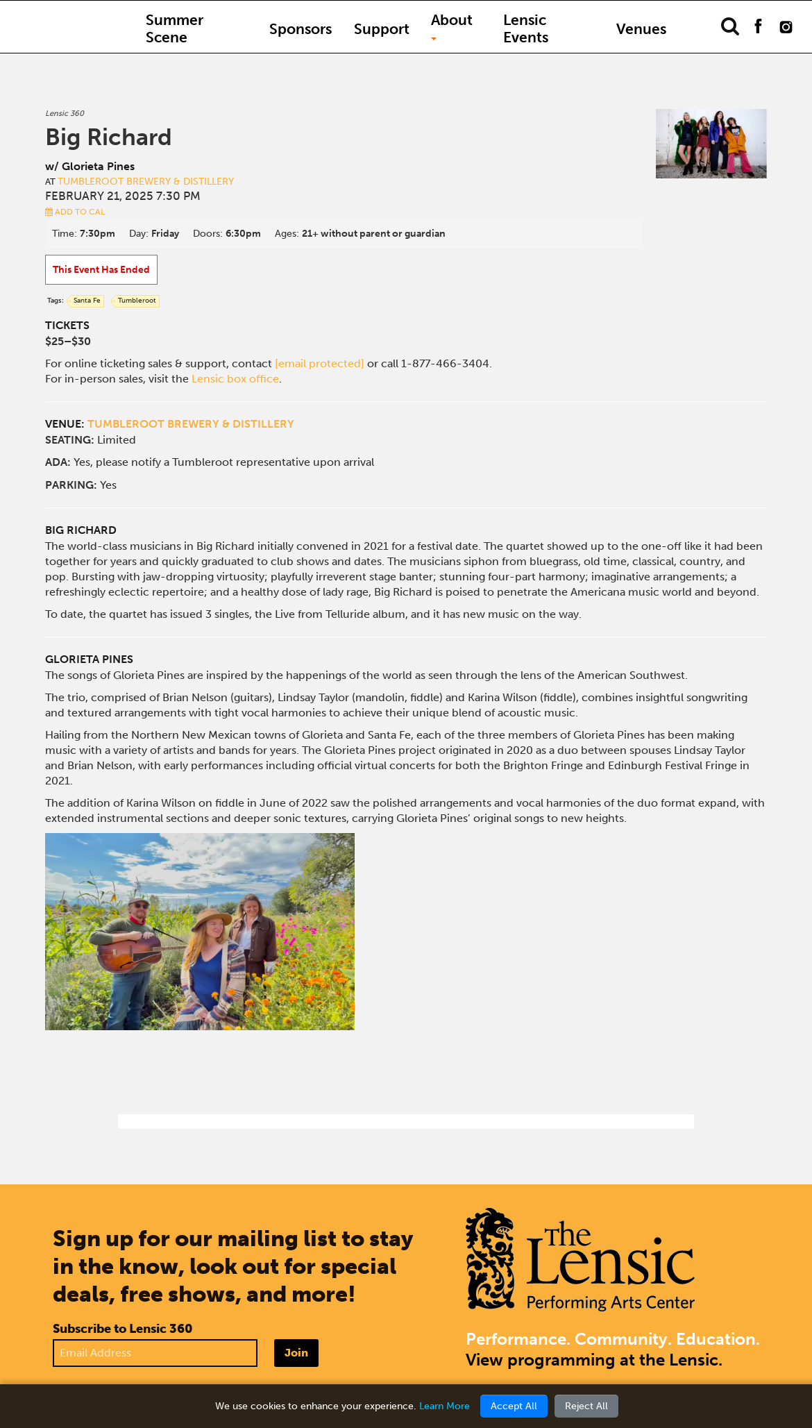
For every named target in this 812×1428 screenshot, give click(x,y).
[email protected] (319, 363)
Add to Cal (75, 212)
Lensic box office (235, 378)
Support (381, 28)
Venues (641, 28)
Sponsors (300, 28)
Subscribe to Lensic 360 (123, 1329)
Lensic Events (525, 28)
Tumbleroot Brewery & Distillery (146, 181)
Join (296, 1352)
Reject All (586, 1406)
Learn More (444, 1406)
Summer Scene (174, 28)
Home (73, 19)
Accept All (514, 1406)
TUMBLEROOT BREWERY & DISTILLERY (190, 423)
